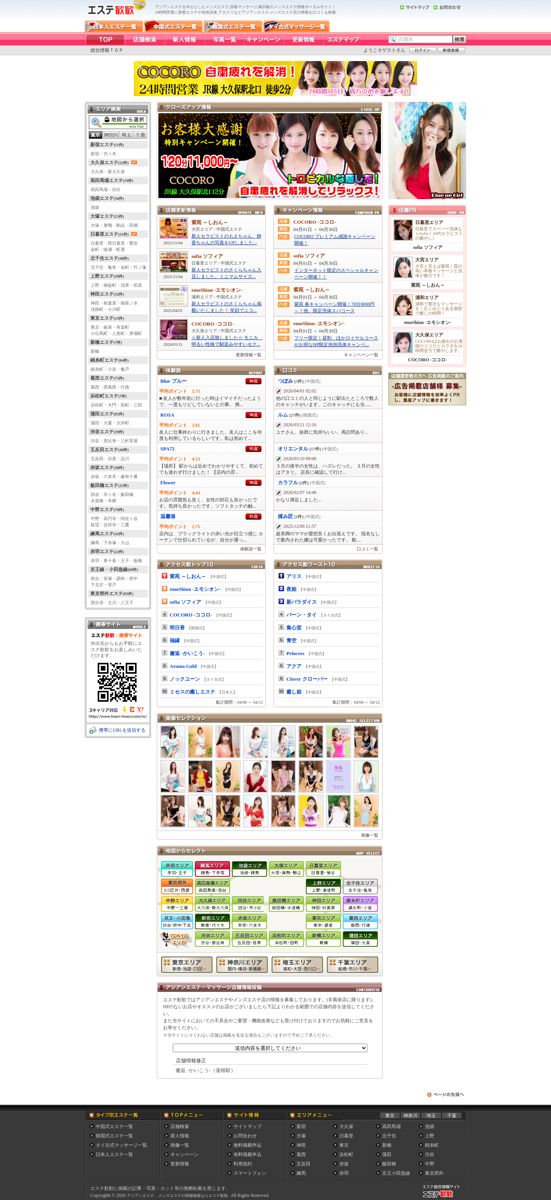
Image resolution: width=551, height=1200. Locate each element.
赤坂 (344, 1164)
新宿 (301, 1126)
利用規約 (242, 1164)
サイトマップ (247, 1126)
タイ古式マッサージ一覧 (121, 1145)
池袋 (429, 1126)
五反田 (304, 1164)
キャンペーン (184, 1154)
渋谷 (429, 1154)
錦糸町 (432, 1145)
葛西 (301, 1154)
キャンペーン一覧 (361, 354)
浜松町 (346, 1154)
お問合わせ (245, 1136)
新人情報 (179, 1136)
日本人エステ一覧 (114, 1154)
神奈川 (411, 1115)
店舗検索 (179, 1126)
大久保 (346, 1126)
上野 (429, 1136)
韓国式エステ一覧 (114, 1136)
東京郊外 (434, 1173)
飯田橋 (389, 1164)
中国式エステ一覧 (114, 1126)
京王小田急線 (396, 1173)
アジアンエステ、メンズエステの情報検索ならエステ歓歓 (177, 1195)
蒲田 (386, 1154)
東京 (390, 1115)
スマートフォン (249, 1173)
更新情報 (179, 1164)
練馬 (301, 1173)
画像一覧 (369, 835)
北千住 (389, 1136)
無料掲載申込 (247, 1145)
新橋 (386, 1145)
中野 (429, 1164)
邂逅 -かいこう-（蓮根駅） (205, 1070)
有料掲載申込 (247, 1154)
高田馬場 (391, 1126)
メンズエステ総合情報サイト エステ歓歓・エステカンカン (443, 1197)
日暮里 (346, 1136)
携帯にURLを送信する (122, 730)
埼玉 (431, 1115)
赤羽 (344, 1173)
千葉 (451, 1115)
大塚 (301, 1136)
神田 (301, 1145)
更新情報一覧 (248, 354)
